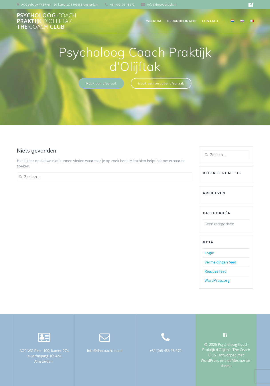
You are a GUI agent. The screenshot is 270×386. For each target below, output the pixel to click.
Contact (210, 21)
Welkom (153, 21)
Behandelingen (181, 21)
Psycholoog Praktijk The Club (46, 21)
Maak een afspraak (100, 83)
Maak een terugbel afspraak (162, 83)
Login (209, 253)
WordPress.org (217, 280)
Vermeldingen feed (220, 262)
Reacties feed (216, 271)
